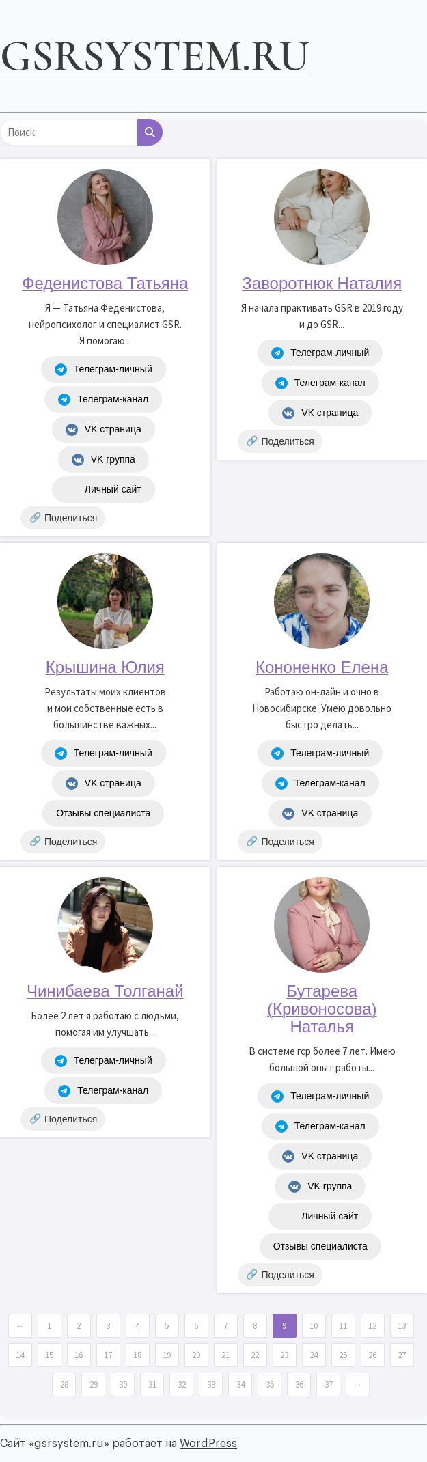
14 (20, 1355)
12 (372, 1326)
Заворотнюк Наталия (322, 283)
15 (49, 1355)
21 (225, 1355)
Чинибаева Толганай (105, 991)
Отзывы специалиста (103, 813)
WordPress (208, 1443)
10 (313, 1326)
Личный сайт (103, 490)
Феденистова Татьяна (105, 283)
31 (152, 1384)
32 (182, 1384)
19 (167, 1355)
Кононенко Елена (322, 667)
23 (284, 1355)
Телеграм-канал (103, 400)
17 (108, 1355)
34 (240, 1384)
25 (343, 1355)
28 (64, 1384)
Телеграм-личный (103, 369)
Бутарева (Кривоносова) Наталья (322, 1009)
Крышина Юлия (105, 667)
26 (372, 1355)
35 (270, 1384)
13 (402, 1326)
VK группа (103, 460)
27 (402, 1355)
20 (196, 1355)
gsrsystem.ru (154, 55)
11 (343, 1326)
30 (123, 1384)
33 (211, 1384)
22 (255, 1355)
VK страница (103, 430)
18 (137, 1355)
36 (299, 1384)
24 (313, 1355)
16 (78, 1355)
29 (93, 1384)
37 (329, 1384)
